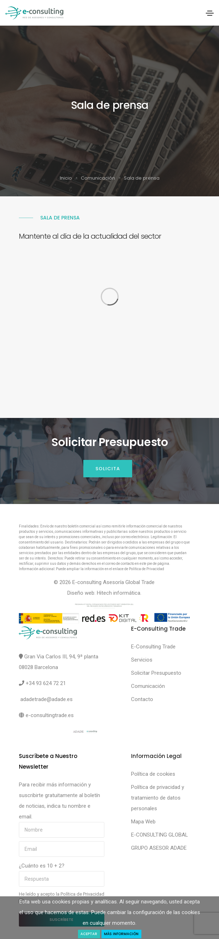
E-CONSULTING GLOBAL (159, 835)
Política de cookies (153, 774)
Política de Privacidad (82, 894)
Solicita (107, 468)
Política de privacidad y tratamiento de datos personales (157, 798)
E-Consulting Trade (153, 646)
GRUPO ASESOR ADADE (159, 848)
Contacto (142, 699)
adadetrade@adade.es (46, 699)
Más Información (121, 934)
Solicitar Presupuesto (156, 673)
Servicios (141, 660)
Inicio (66, 178)
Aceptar (88, 934)
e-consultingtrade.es (50, 715)
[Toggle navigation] (210, 13)
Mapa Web (143, 821)
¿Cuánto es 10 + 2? (41, 866)
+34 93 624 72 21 (46, 683)
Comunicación (98, 178)
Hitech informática (118, 593)
